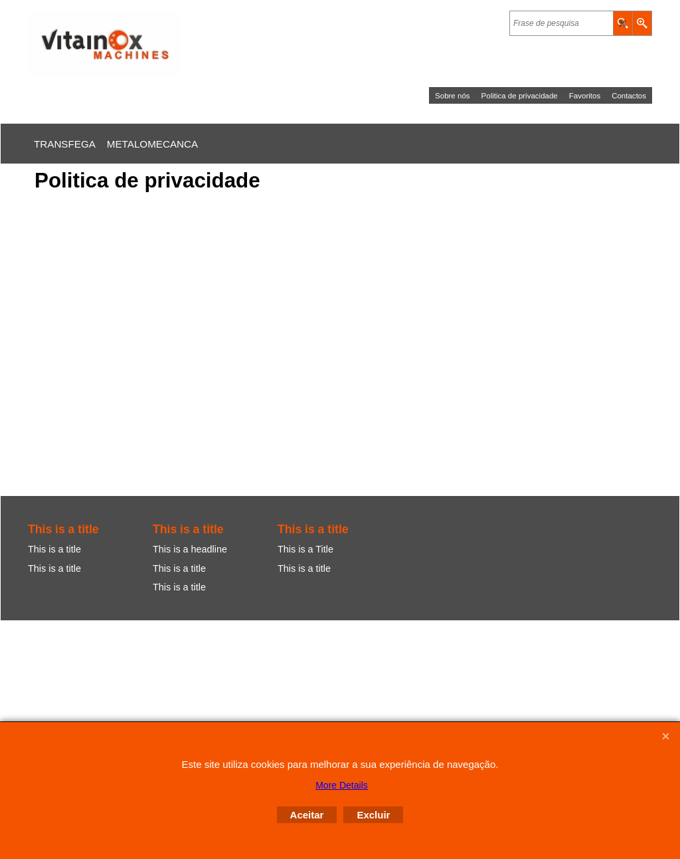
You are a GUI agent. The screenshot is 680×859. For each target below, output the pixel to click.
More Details (341, 785)
